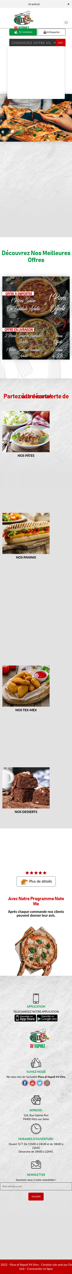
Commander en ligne (40, 1268)
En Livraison (23, 32)
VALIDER (36, 1196)
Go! (60, 42)
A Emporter (51, 32)
